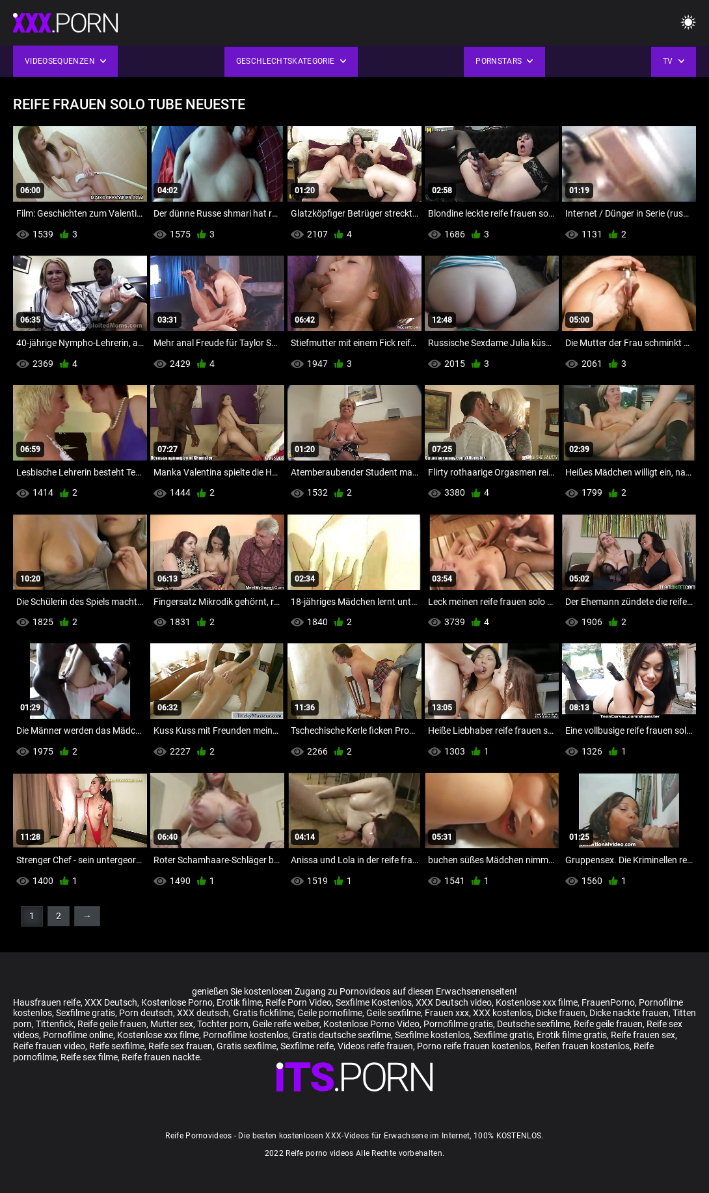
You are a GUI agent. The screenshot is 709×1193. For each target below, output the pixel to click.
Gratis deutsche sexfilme (341, 1035)
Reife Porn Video (298, 1002)
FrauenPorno (608, 1002)
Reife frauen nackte (161, 1057)
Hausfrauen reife (47, 1002)
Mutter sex (171, 1024)
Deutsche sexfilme (533, 1024)
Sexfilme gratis (85, 1013)
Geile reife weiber (285, 1024)
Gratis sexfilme (246, 1046)
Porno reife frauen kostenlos (474, 1046)
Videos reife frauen (375, 1046)
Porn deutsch (146, 1013)
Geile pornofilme (329, 1013)
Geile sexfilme (393, 1013)
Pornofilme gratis (458, 1024)
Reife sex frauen (180, 1046)
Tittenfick (55, 1024)
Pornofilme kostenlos (245, 1035)
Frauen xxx (447, 1013)
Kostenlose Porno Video (371, 1024)
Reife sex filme (89, 1057)
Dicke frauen (560, 1013)
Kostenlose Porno (177, 1002)
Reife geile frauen (111, 1024)
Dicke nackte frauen (629, 1013)
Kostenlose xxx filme (537, 1002)
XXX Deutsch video (454, 1002)
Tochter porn (222, 1024)
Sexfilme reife (307, 1046)
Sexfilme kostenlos (432, 1035)
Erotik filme (239, 1002)
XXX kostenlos (502, 1013)
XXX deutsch (203, 1013)
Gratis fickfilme (263, 1013)
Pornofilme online (78, 1035)
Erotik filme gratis (572, 1035)
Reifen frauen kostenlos (582, 1046)
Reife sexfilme (116, 1046)
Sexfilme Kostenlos (374, 1002)
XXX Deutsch (111, 1002)
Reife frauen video (49, 1046)
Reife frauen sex (643, 1035)
